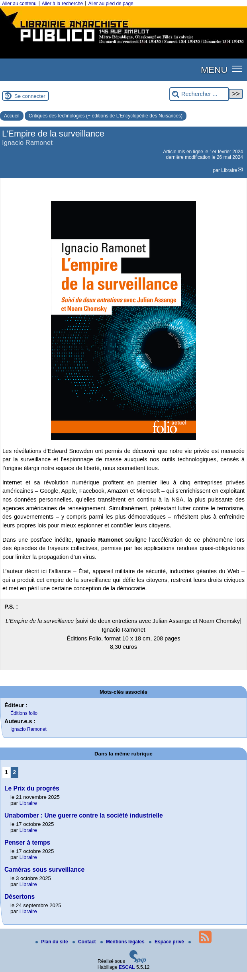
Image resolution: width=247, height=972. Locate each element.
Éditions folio (23, 713)
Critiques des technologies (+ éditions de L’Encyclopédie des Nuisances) (105, 116)
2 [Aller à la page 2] (14, 772)
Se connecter (29, 96)
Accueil (12, 116)
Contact (85, 942)
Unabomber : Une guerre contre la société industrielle (83, 815)
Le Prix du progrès (31, 788)
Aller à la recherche (62, 3)
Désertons (19, 896)
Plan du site (52, 942)
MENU (214, 69)
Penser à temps (27, 842)
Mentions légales (123, 942)
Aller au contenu (19, 3)
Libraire (229, 170)
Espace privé (167, 942)
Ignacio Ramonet (28, 729)
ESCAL (127, 967)
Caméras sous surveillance (44, 869)
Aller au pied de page (110, 3)
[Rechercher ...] (199, 94)
